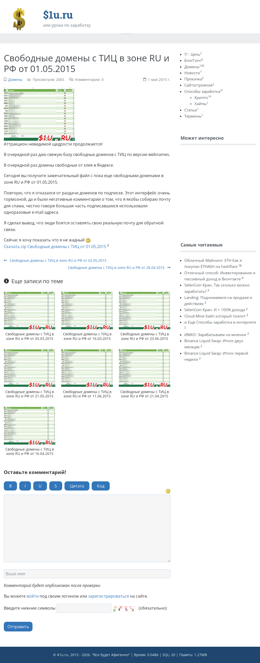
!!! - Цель (193, 54)
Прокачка (194, 78)
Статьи (191, 109)
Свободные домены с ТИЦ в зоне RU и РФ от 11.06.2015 (87, 393)
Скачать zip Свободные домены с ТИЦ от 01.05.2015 (55, 246)
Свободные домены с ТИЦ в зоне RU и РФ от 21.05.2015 (29, 393)
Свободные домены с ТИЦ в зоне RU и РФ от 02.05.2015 (55, 260)
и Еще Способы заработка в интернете (220, 322)
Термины (193, 116)
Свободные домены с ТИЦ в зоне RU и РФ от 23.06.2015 (144, 336)
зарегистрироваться (108, 596)
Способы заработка (203, 91)
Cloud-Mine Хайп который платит (215, 316)
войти (33, 596)
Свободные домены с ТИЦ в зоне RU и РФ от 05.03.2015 (29, 336)
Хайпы (201, 103)
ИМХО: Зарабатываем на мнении (215, 334)
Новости (193, 72)
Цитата (77, 486)
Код (100, 486)
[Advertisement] (219, 192)
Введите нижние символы (29, 608)
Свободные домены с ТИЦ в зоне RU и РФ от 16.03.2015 (87, 336)
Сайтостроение (199, 85)
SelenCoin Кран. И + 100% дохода (214, 309)
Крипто (202, 97)
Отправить (18, 626)
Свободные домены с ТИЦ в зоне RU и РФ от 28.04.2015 (119, 267)
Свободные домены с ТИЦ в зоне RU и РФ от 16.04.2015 (29, 451)
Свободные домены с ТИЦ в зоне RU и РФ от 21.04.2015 (144, 393)
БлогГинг (193, 60)
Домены (15, 79)
